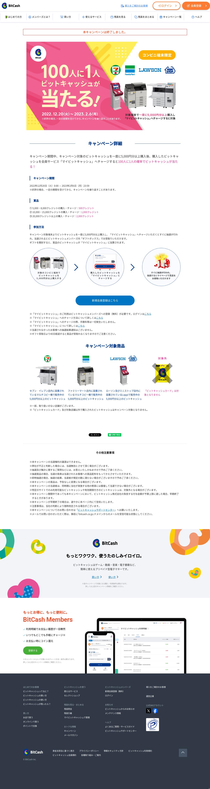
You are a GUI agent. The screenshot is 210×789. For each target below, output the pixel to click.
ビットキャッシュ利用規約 (140, 751)
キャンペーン (70, 731)
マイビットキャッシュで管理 (77, 717)
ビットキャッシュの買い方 (35, 696)
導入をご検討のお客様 (134, 6)
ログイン (165, 5)
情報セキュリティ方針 (113, 751)
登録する (33, 650)
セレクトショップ (72, 696)
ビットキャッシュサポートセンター (96, 510)
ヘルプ (197, 17)
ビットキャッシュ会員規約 (64, 755)
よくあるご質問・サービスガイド (120, 727)
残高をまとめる (144, 17)
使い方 (113, 577)
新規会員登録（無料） (115, 691)
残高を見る (118, 17)
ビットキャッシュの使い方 (35, 700)
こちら (147, 314)
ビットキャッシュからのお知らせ (120, 709)
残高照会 (68, 709)
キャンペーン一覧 (170, 17)
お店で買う (28, 717)
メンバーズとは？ (39, 17)
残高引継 (68, 713)
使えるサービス (91, 17)
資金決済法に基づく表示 (63, 751)
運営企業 (150, 696)
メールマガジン (71, 735)
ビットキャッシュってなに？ (36, 691)
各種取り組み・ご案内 (91, 755)
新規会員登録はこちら (105, 300)
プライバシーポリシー (89, 751)
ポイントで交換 (30, 726)
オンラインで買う (31, 722)
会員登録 (194, 5)
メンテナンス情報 (113, 713)
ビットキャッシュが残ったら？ (37, 704)
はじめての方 (13, 17)
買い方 (65, 17)
